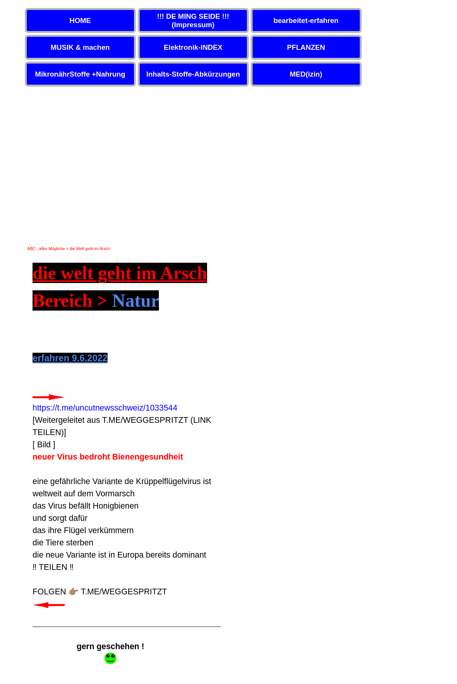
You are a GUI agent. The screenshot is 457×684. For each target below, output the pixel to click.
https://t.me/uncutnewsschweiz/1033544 (105, 407)
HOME (80, 20)
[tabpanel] (127, 443)
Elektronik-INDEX (193, 47)
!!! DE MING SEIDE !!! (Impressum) (193, 20)
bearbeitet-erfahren (305, 20)
